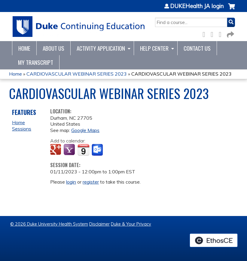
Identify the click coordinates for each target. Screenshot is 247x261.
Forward (230, 33)
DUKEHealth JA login (197, 6)
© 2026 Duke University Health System (49, 224)
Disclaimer (99, 224)
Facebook (206, 33)
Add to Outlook (98, 150)
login (71, 182)
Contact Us (197, 48)
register (91, 182)
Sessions (21, 129)
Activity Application (101, 48)
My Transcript (35, 62)
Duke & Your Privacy (131, 224)
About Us (53, 48)
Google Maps (85, 130)
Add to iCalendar (83, 150)
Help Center (154, 48)
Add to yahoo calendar (70, 150)
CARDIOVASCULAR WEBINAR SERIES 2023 (76, 74)
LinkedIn (222, 33)
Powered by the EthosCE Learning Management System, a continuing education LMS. (213, 240)
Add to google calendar (56, 150)
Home (24, 48)
